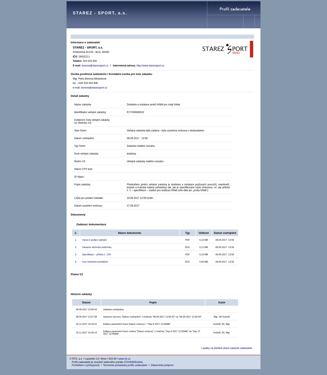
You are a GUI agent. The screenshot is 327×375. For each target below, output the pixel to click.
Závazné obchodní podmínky (97, 247)
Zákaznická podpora (162, 365)
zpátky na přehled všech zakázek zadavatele (227, 348)
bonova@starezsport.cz (95, 65)
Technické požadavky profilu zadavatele (125, 365)
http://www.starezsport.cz (150, 65)
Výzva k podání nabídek (94, 240)
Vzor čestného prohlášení (95, 261)
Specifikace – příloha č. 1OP (96, 254)
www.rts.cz (124, 358)
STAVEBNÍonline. (133, 362)
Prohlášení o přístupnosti (85, 365)
